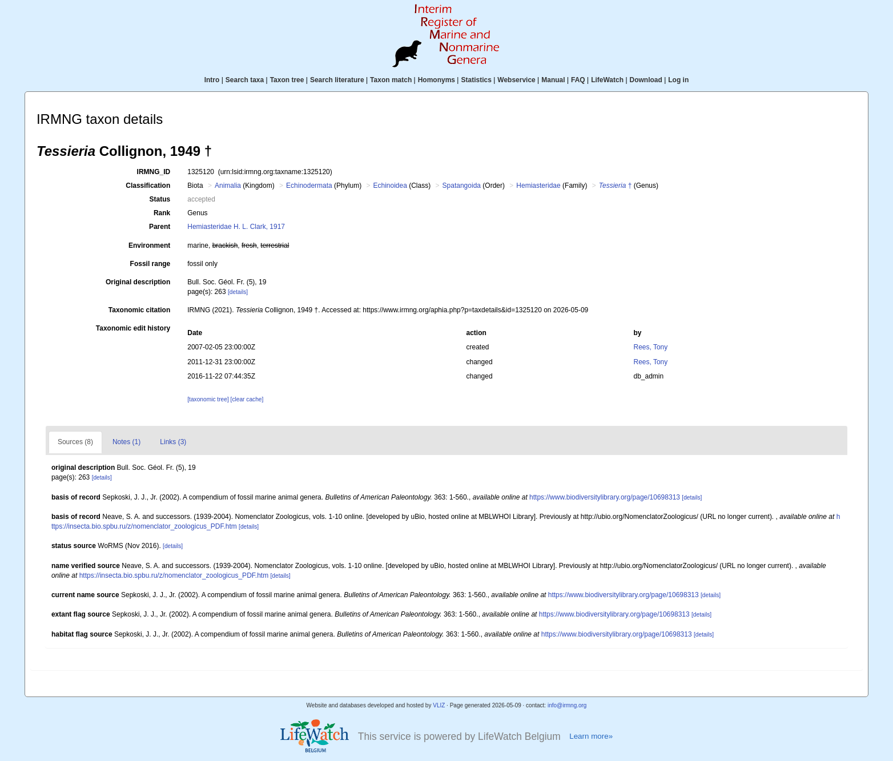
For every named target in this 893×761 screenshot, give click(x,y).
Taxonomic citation (139, 310)
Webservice (516, 80)
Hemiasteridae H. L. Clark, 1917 (236, 227)
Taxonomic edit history (133, 328)
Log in (678, 80)
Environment (149, 245)
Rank (162, 213)
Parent (159, 227)
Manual (553, 80)
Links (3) (173, 442)
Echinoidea (390, 186)
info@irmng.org (567, 705)
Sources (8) (75, 442)
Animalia (228, 186)
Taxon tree (287, 80)
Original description (138, 282)
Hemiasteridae (538, 186)
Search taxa (245, 80)
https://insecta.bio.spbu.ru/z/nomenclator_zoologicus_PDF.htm (174, 575)
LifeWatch (607, 80)
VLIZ (439, 705)
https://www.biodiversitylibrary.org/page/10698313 (604, 497)
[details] (238, 292)
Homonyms (436, 80)
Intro (212, 80)
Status (160, 199)
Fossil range (150, 264)
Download (646, 80)
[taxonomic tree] (207, 399)
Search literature (337, 80)
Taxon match (391, 80)
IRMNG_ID (154, 172)
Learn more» (591, 736)
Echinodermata (309, 186)
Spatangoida (462, 186)
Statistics (476, 80)
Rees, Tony (650, 347)
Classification (148, 186)
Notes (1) (126, 442)
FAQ (578, 80)
